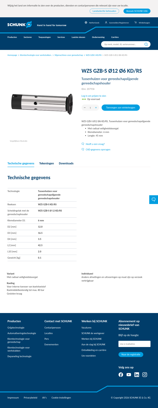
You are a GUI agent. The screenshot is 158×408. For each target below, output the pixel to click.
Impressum (13, 397)
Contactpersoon (53, 327)
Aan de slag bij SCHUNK (93, 344)
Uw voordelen (89, 355)
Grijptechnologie (16, 327)
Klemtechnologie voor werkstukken (19, 349)
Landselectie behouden (104, 11)
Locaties (49, 333)
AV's (44, 397)
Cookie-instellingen (61, 397)
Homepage (12, 55)
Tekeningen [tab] (46, 163)
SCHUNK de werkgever (93, 333)
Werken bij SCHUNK (92, 338)
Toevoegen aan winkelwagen (120, 107)
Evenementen (51, 344)
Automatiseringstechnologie (22, 333)
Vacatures (86, 327)
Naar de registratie (130, 354)
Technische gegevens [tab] (21, 163)
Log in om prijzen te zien (94, 95)
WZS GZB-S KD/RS (92, 55)
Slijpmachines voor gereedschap (67, 55)
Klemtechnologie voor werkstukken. (35, 55)
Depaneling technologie (20, 356)
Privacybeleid (30, 397)
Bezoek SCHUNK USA (137, 11)
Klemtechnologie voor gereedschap (19, 340)
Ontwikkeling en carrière (94, 350)
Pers (47, 338)
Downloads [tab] (66, 163)
